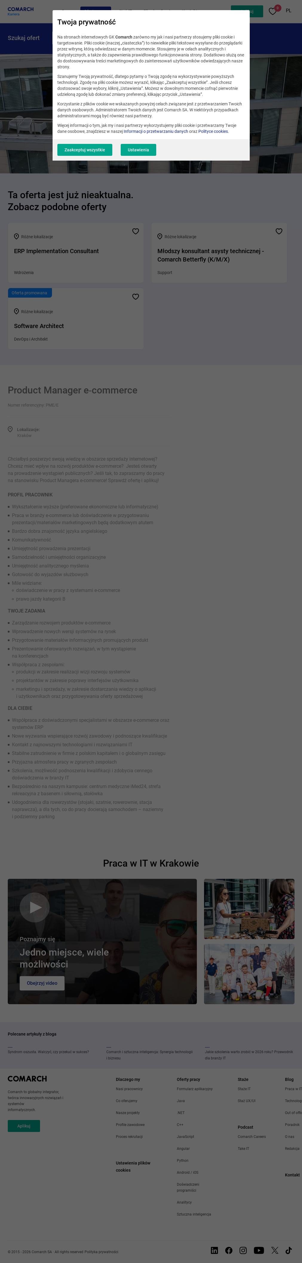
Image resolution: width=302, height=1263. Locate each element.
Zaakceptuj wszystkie (85, 149)
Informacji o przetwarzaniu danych (156, 131)
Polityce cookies (213, 131)
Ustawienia (138, 149)
